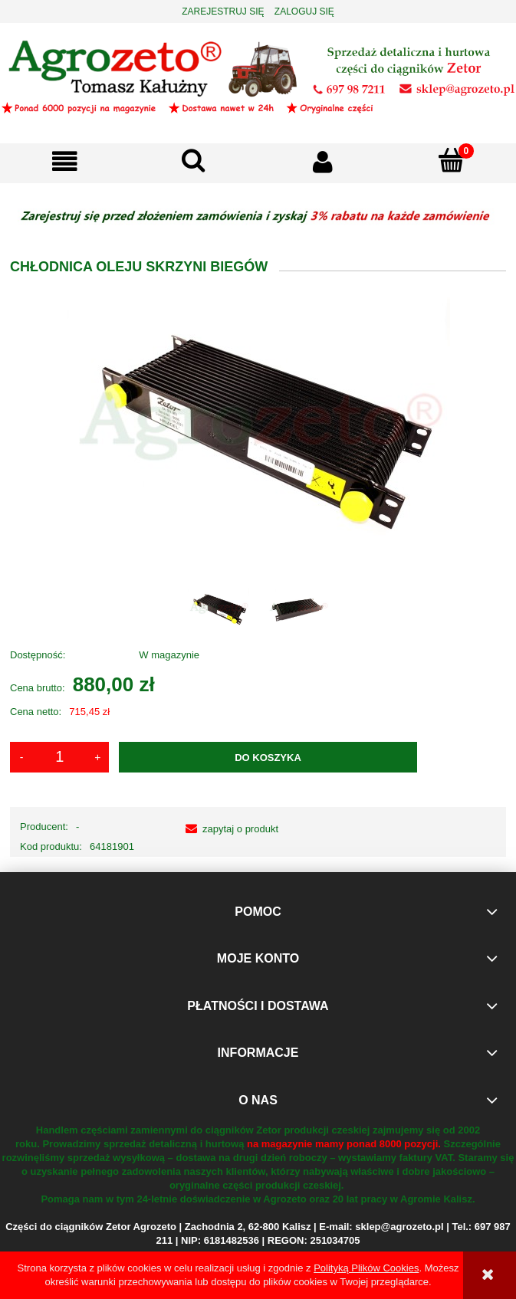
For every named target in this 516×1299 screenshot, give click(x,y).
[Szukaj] (193, 160)
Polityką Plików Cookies (366, 1268)
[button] (64, 161)
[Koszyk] (451, 160)
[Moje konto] (323, 161)
